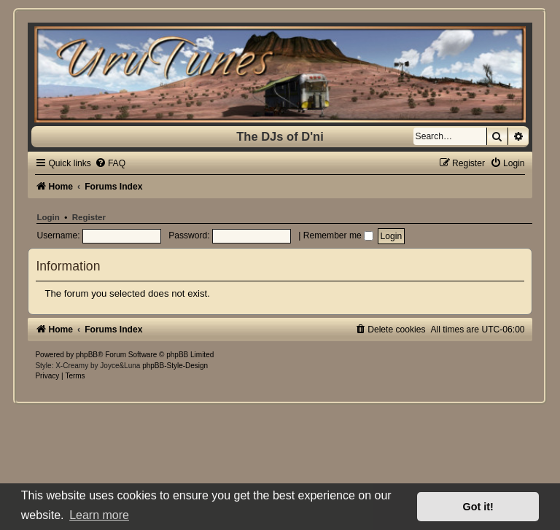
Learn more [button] (99, 515)
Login (47, 217)
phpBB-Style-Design (175, 366)
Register (89, 217)
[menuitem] (110, 163)
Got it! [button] (478, 507)
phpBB (87, 355)
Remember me (338, 235)
